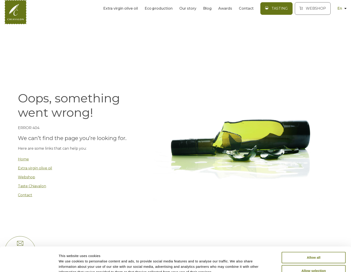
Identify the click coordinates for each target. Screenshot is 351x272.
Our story (187, 8)
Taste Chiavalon (32, 186)
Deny (314, 261)
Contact (246, 8)
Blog (207, 8)
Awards (225, 8)
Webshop (26, 177)
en (342, 8)
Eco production (159, 8)
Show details (235, 263)
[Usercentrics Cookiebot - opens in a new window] (29, 263)
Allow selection (313, 247)
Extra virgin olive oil (120, 8)
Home (23, 159)
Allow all (314, 234)
